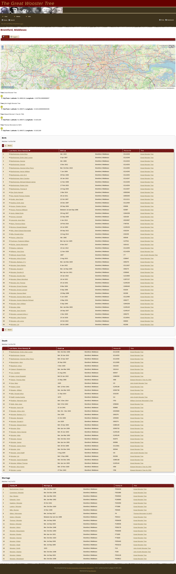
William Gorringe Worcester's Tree (141, 400)
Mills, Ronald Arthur (17, 234)
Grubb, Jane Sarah (17, 199)
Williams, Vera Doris (17, 251)
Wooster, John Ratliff (17, 453)
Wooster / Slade (15, 545)
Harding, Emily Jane (17, 203)
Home (5, 20)
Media (18, 16)
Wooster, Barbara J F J (18, 262)
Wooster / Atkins (15, 527)
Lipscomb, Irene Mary (18, 220)
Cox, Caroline (15, 373)
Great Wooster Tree (147, 154)
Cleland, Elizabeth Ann (18, 369)
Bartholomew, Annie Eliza (19, 154)
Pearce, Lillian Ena (17, 237)
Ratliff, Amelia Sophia (18, 397)
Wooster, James (16, 442)
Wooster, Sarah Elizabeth (19, 460)
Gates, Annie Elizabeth (18, 376)
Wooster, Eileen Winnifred (19, 279)
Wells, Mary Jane (16, 404)
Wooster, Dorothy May (18, 276)
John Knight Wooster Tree (149, 255)
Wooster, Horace (16, 439)
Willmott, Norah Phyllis (18, 255)
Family (13, 485)
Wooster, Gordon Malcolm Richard (22, 300)
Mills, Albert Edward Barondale (21, 230)
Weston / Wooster (15, 524)
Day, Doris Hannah (17, 192)
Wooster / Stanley (15, 552)
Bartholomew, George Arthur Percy (22, 168)
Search (13, 20)
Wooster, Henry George (18, 432)
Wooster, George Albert (18, 293)
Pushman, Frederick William (20, 241)
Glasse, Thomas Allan (18, 380)
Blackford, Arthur (16, 366)
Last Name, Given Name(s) (19, 150)
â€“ (2, 48)
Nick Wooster (92, 571)
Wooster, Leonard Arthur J (19, 314)
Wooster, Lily (15, 324)
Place (5, 37)
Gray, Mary (14, 383)
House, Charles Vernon (18, 206)
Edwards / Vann (15, 499)
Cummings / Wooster (17, 492)
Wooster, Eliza (15, 428)
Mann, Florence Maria (18, 224)
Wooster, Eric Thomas (18, 283)
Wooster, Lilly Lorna (17, 321)
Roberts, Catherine (17, 248)
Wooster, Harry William (18, 304)
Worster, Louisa (16, 470)
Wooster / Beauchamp (17, 531)
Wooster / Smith (15, 548)
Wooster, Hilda (15, 307)
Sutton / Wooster (15, 517)
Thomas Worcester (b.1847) (142, 513)
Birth (63, 150)
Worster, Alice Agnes (17, 467)
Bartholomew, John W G (19, 175)
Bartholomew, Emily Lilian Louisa (21, 157)
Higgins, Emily (15, 387)
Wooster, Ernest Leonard (19, 290)
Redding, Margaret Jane (19, 400)
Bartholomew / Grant (16, 489)
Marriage (48, 485)
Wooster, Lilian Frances (18, 317)
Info (29, 16)
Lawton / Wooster (15, 506)
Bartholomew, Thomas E (19, 189)
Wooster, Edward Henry (18, 425)
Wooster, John (15, 449)
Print (162, 20)
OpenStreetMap (161, 88)
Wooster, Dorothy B (17, 272)
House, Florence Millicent (19, 210)
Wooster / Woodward (17, 559)
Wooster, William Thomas (19, 463)
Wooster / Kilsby (15, 541)
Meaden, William (16, 390)
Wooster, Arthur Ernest (18, 258)
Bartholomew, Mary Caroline (20, 178)
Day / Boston (14, 496)
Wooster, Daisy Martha (18, 265)
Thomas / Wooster (16, 520)
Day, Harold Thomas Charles (20, 196)
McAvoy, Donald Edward (19, 227)
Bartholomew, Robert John (19, 185)
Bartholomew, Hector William (20, 171)
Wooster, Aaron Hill (17, 407)
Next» (10, 145)
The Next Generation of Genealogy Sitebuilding (79, 568)
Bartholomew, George (18, 161)
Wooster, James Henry (18, 446)
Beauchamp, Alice (17, 362)
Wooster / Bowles (15, 534)
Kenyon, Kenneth (16, 217)
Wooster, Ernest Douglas (19, 286)
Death (61, 348)
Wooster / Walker (15, 555)
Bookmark (170, 20)
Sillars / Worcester (16, 513)
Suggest (14, 37)
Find (6, 16)
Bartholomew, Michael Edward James (23, 182)
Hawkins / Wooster (16, 503)
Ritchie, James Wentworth (19, 244)
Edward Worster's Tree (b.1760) (140, 380)
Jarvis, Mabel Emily (17, 213)
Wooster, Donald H (17, 269)
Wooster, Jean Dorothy (18, 310)
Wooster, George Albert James (21, 297)
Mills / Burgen (14, 510)
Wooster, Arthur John (18, 411)
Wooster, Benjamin (17, 418)
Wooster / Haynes (16, 538)
